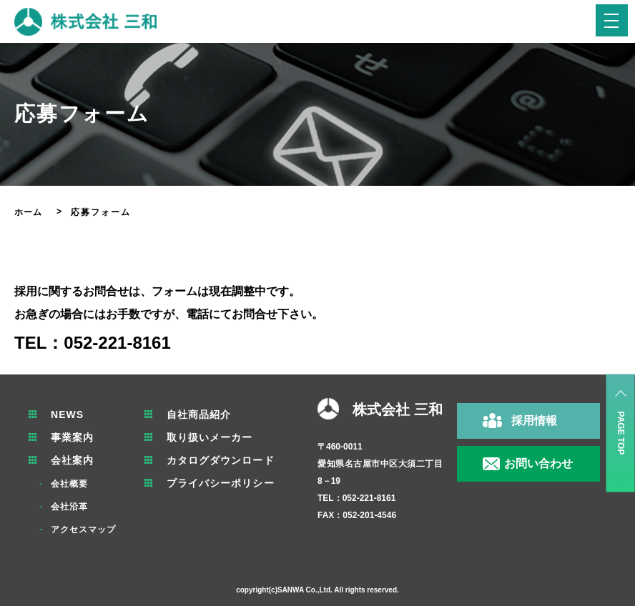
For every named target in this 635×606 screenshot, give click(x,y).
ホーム (29, 212)
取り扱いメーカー (217, 437)
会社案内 (74, 460)
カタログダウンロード (229, 460)
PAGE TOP (621, 433)
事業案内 (74, 437)
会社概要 (71, 484)
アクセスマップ (86, 530)
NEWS (69, 414)
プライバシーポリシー (229, 483)
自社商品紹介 (206, 414)
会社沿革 (71, 507)
